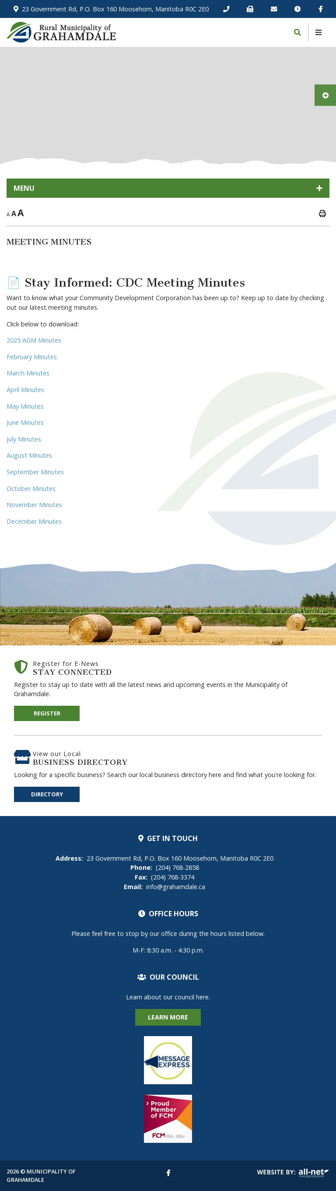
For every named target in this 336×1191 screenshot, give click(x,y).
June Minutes (25, 422)
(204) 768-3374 (164, 877)
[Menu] (318, 32)
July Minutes (24, 439)
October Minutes (31, 488)
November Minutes (34, 505)
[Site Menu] (168, 188)
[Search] (297, 32)
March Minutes (28, 373)
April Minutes (25, 389)
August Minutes (29, 455)
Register (47, 713)
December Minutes (34, 521)
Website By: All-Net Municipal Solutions (293, 1173)
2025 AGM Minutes (34, 340)
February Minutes (32, 357)
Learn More (168, 1017)
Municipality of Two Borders (61, 32)
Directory (47, 794)
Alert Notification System (168, 1060)
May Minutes (25, 406)
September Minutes (35, 472)
